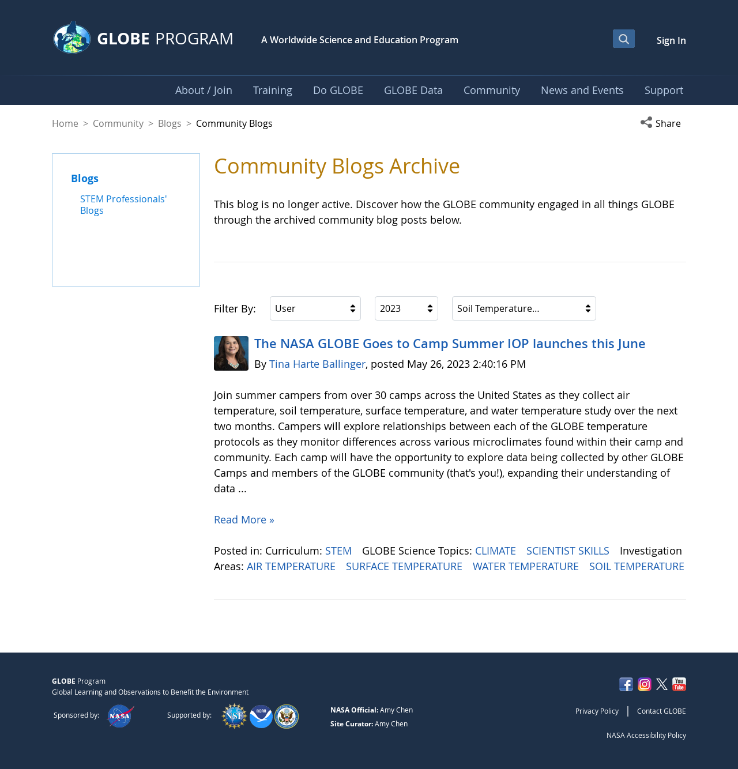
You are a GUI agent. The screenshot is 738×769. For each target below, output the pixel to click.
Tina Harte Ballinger (317, 364)
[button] (663, 123)
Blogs (170, 123)
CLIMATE (497, 550)
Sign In (671, 40)
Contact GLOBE (661, 710)
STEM (340, 550)
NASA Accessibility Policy (646, 735)
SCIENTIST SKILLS (569, 550)
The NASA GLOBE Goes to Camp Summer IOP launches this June (450, 343)
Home (65, 123)
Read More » (244, 519)
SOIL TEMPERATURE (636, 566)
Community (118, 123)
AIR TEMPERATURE (292, 566)
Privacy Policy (597, 710)
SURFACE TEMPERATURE (405, 566)
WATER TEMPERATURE (527, 566)
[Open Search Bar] (624, 38)
